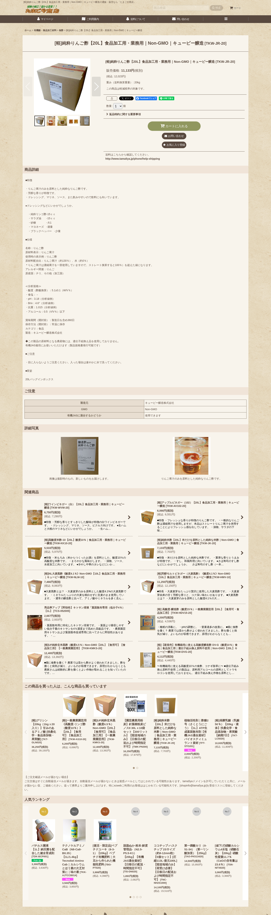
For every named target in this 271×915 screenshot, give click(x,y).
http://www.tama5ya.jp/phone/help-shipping (132, 158)
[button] (225, 19)
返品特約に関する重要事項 (123, 114)
